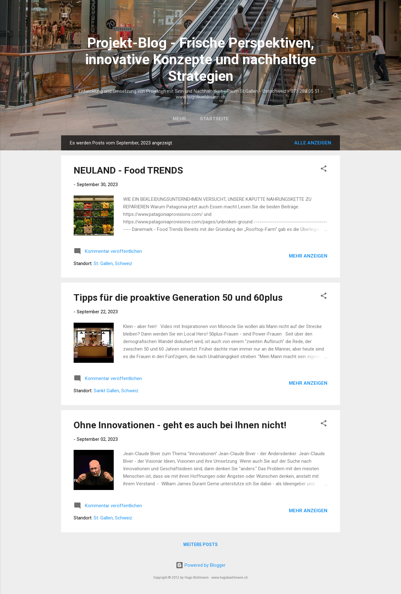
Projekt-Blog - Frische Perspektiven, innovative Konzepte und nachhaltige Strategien (200, 59)
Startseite (200, 119)
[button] (323, 170)
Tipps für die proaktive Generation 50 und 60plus (178, 297)
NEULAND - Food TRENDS (128, 170)
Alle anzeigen (312, 143)
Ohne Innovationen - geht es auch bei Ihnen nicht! (180, 424)
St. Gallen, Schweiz (113, 263)
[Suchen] (336, 17)
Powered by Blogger (201, 565)
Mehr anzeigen (308, 256)
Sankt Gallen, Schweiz (116, 390)
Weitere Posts (200, 544)
